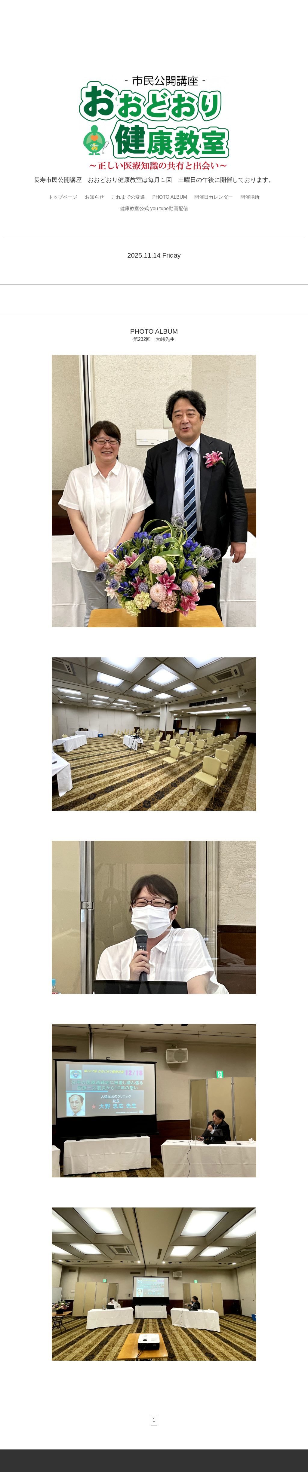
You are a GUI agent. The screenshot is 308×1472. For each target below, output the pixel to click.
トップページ (62, 197)
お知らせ (94, 197)
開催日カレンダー (213, 197)
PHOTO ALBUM (169, 197)
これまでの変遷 (128, 197)
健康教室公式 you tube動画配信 (154, 208)
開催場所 (250, 197)
